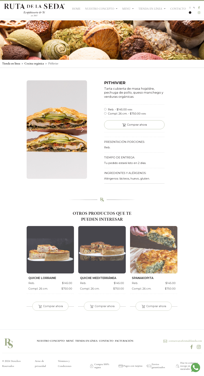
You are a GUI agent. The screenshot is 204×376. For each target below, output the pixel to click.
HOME (76, 9)
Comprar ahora (134, 125)
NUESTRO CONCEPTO (51, 341)
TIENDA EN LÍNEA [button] (150, 9)
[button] (194, 7)
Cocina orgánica (34, 63)
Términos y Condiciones (64, 364)
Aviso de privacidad (40, 364)
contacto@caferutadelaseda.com (182, 341)
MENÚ (70, 341)
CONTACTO (178, 9)
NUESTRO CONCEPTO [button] (100, 9)
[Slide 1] (57, 187)
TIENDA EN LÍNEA (86, 341)
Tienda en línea (11, 63)
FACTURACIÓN (124, 341)
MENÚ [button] (126, 9)
